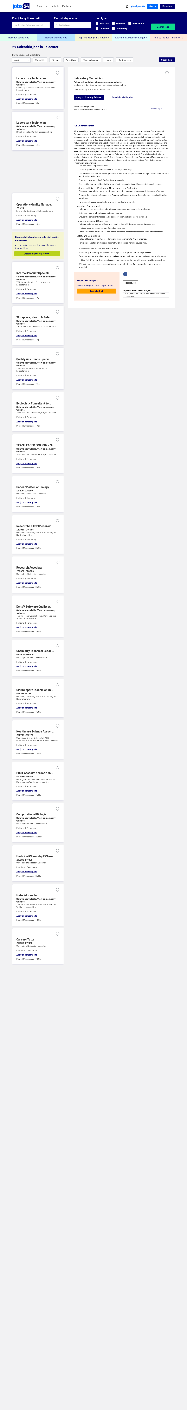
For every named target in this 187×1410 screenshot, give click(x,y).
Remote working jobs (56, 37)
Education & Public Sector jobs (131, 37)
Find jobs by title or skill (26, 18)
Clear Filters (166, 60)
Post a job (67, 6)
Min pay (55, 60)
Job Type (101, 18)
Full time (118, 23)
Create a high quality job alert (40, 253)
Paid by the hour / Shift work (168, 37)
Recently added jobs (18, 37)
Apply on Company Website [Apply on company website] (88, 97)
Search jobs (163, 26)
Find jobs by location (66, 18)
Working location (90, 60)
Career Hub (42, 6)
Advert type (71, 60)
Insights (55, 6)
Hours (108, 60)
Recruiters (167, 6)
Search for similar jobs (122, 97)
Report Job (130, 283)
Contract (102, 28)
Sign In (152, 6)
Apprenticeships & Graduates (93, 37)
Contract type (124, 60)
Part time (102, 23)
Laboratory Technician (88, 78)
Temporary (119, 28)
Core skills (40, 60)
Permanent (136, 23)
